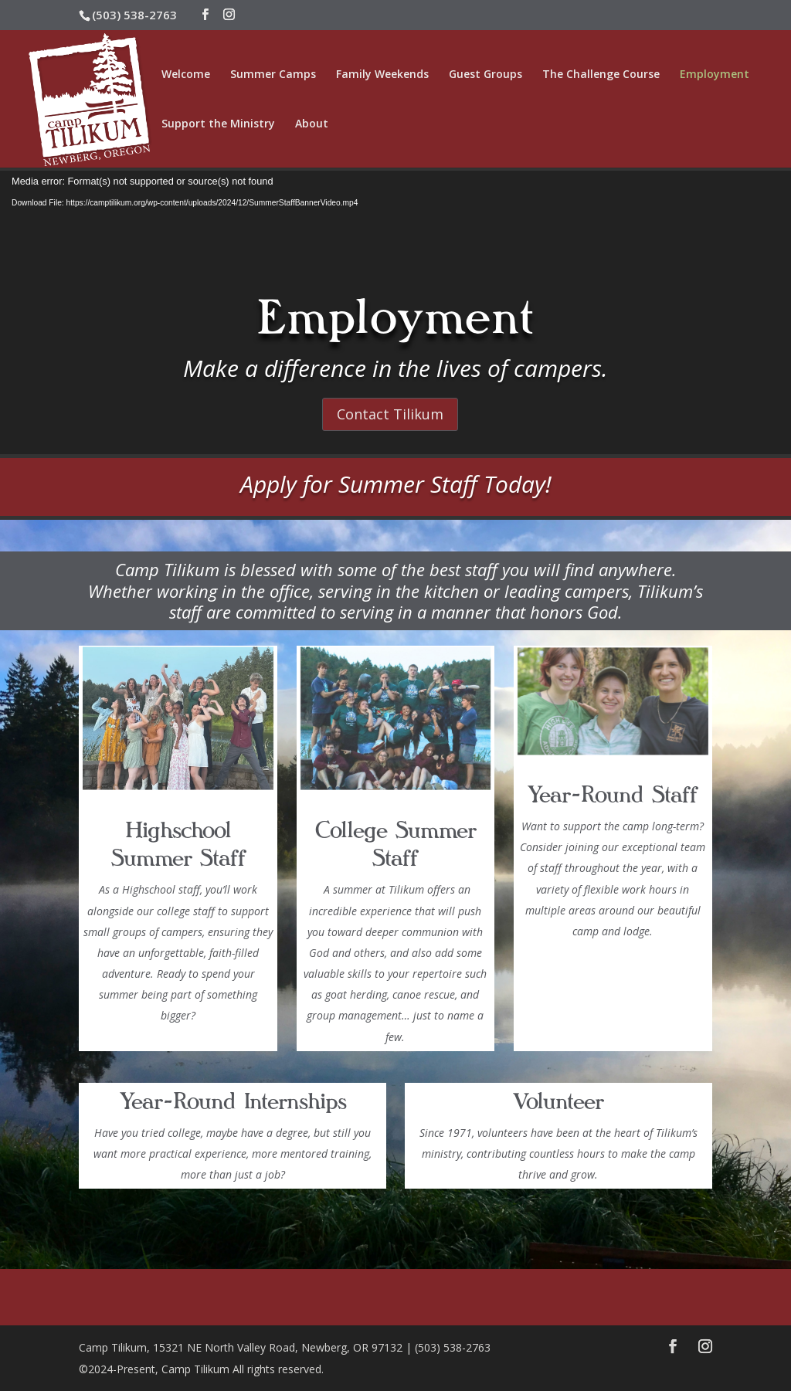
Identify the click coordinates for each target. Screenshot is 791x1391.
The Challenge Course (601, 75)
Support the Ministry (218, 124)
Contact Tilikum (390, 414)
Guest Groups (485, 75)
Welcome (185, 75)
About (311, 124)
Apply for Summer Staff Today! (396, 484)
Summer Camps (273, 75)
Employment (714, 75)
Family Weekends (382, 75)
